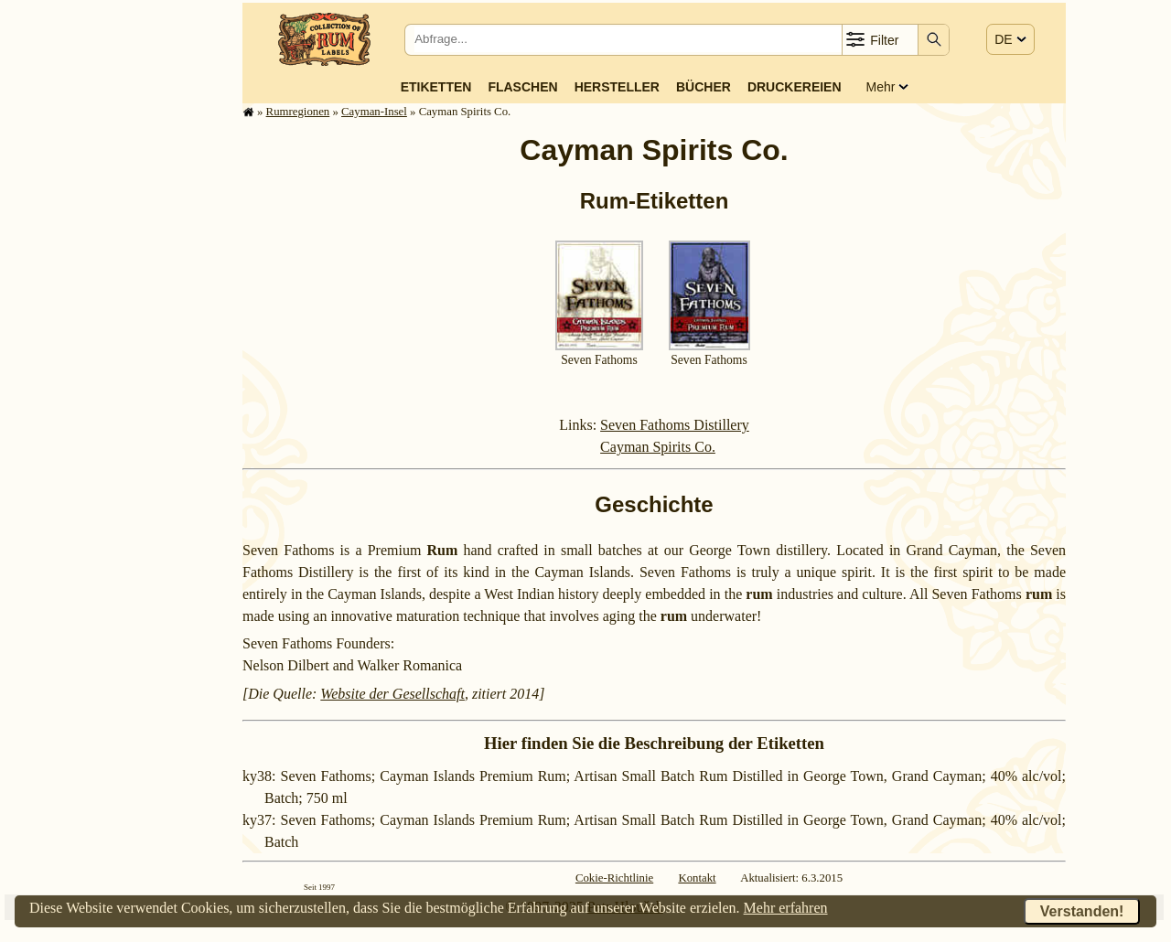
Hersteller (617, 87)
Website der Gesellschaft (392, 693)
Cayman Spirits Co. (657, 447)
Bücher (703, 87)
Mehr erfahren (786, 907)
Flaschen (522, 87)
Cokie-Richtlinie (614, 878)
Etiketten (436, 87)
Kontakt (696, 878)
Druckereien (794, 87)
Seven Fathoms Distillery (674, 425)
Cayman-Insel (374, 111)
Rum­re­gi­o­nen (298, 111)
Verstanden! (1082, 911)
